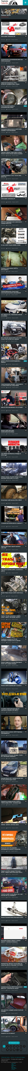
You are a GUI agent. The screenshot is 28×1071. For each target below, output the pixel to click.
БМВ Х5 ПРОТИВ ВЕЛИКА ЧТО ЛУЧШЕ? (12, 407)
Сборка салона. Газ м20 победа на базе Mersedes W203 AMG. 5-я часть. (12, 478)
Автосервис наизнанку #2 (8, 36)
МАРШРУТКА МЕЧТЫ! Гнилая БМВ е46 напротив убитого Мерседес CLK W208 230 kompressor (12, 964)
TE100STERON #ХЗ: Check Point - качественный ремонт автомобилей (11, 292)
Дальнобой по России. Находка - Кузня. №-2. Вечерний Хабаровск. (12, 756)
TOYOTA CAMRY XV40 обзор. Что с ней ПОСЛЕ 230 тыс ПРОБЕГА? (11, 895)
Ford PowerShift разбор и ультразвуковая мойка (8, 107)
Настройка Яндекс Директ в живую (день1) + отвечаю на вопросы (10, 941)
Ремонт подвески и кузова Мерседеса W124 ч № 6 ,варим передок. (11, 663)
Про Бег (13, 1063)
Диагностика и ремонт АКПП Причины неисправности (11, 733)
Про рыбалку (13, 1065)
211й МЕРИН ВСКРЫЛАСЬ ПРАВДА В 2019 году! (11, 454)
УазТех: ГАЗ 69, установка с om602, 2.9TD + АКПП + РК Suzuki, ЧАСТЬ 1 (11, 617)
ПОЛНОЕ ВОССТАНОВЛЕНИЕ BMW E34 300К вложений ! (12, 60)
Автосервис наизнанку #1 (8, 198)
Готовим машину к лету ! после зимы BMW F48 (11, 176)
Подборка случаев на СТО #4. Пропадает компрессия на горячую (10, 640)
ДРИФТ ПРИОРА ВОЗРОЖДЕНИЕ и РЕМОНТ (10, 362)
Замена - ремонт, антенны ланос (10, 824)
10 (14, 1049)
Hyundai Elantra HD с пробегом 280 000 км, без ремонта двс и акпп (12, 779)
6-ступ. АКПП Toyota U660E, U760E (10, 245)
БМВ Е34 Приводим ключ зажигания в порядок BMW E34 (11, 223)
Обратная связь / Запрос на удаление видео (13, 1057)
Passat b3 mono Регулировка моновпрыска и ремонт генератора (10, 848)
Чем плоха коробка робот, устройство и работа (12, 570)
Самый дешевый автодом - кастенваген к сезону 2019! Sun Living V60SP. (12, 385)
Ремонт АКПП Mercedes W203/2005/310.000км (7, 431)
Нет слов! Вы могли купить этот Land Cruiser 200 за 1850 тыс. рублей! (11, 338)
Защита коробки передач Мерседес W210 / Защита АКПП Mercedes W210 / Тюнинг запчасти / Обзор (11, 872)
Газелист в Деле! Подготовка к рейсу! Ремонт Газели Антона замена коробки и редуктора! (11, 153)
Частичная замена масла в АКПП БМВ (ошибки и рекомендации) (11, 130)
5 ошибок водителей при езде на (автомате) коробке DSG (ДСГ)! (10, 709)
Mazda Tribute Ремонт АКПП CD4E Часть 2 (12, 593)
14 (20, 1049)
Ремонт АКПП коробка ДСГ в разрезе (11, 685)
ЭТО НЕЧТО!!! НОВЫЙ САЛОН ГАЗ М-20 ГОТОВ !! (12, 1011)
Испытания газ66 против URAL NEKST (11, 500)
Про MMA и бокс (14, 1069)
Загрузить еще (14, 1042)
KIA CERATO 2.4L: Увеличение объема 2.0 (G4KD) (11, 315)
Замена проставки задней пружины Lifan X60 (11, 547)
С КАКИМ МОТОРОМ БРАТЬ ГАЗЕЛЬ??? (12, 523)
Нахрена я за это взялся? (8, 1033)
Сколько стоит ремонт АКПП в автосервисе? (9, 269)
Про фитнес (13, 1067)
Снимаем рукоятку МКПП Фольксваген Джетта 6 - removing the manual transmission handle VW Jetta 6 (11, 988)
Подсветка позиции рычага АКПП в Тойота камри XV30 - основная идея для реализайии (11, 802)
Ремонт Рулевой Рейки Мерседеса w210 (12, 917)
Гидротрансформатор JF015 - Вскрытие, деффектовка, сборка (10, 83)
